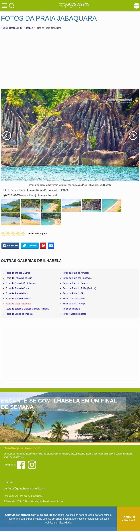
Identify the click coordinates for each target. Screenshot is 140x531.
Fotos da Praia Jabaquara (18, 303)
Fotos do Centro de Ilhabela (18, 314)
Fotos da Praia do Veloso (17, 298)
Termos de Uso (11, 496)
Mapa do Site (56, 501)
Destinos (13, 28)
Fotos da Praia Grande (74, 298)
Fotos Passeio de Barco (74, 314)
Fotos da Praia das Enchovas (77, 278)
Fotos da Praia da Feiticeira (18, 278)
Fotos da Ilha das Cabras (17, 273)
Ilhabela (29, 28)
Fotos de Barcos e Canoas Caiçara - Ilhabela (27, 309)
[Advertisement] (33, 57)
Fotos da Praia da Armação (76, 273)
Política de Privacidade (31, 496)
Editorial (9, 482)
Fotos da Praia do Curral (17, 288)
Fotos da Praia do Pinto (16, 293)
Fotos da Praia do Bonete (75, 283)
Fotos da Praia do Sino (74, 293)
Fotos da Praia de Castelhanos (20, 283)
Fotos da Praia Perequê (74, 303)
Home (4, 28)
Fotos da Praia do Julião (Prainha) (79, 288)
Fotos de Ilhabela (71, 309)
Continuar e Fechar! (128, 518)
